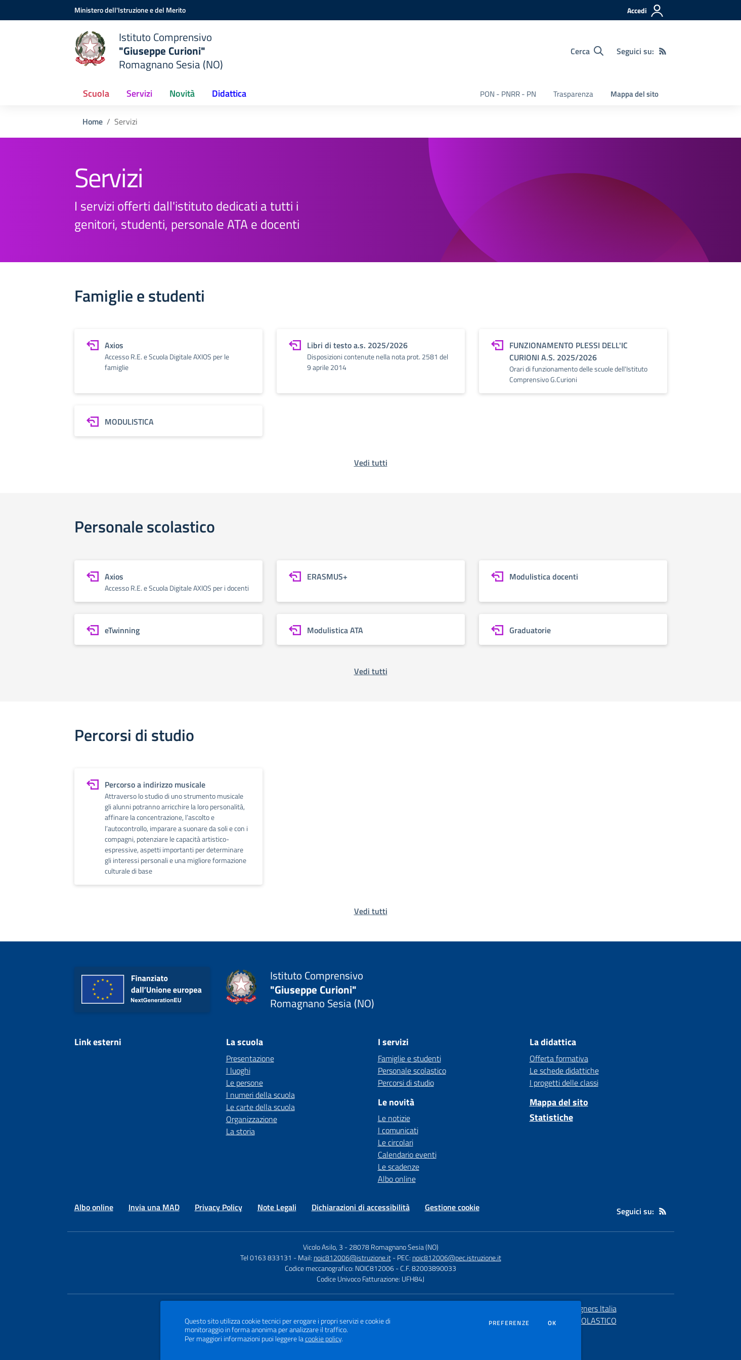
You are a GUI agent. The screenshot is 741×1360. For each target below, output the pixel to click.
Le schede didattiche (564, 1070)
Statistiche (551, 1117)
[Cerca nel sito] (587, 51)
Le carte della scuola (260, 1107)
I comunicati (398, 1130)
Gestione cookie (452, 1207)
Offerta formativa (559, 1058)
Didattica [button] (229, 93)
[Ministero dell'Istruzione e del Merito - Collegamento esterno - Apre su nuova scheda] (130, 10)
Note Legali (276, 1207)
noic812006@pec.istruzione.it (456, 1257)
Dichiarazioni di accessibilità (361, 1207)
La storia (240, 1131)
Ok (552, 1323)
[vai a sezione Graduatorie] (573, 629)
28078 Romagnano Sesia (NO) (394, 1247)
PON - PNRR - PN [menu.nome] (508, 94)
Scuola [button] (96, 93)
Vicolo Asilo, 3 (323, 1247)
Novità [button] (182, 93)
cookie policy (323, 1338)
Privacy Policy (218, 1207)
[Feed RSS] (662, 51)
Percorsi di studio (406, 1083)
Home (92, 121)
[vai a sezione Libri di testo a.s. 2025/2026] (371, 361)
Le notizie (394, 1118)
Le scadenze (398, 1167)
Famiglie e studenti (409, 1058)
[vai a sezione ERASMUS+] (371, 581)
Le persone (244, 1083)
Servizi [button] (139, 93)
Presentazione (250, 1058)
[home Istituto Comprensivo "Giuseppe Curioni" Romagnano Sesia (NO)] (149, 50)
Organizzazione (251, 1119)
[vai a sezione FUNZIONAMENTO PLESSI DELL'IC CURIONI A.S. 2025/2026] (573, 361)
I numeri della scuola (260, 1095)
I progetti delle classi (564, 1083)
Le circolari (395, 1142)
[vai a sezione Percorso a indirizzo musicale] (168, 826)
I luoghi (238, 1070)
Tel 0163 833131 (266, 1257)
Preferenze (509, 1323)
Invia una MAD (154, 1207)
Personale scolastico (412, 1070)
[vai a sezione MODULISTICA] (168, 420)
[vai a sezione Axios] (168, 361)
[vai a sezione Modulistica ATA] (371, 629)
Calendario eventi (407, 1154)
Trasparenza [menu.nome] (573, 94)
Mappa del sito (635, 94)
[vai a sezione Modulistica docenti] (573, 581)
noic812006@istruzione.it (352, 1257)
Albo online (397, 1179)
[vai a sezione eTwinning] (168, 629)
